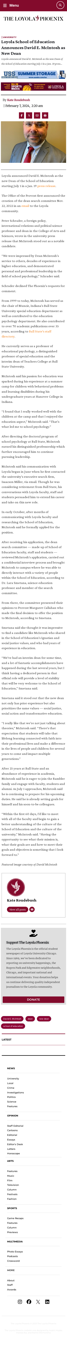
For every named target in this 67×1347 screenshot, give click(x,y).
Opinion (12, 1115)
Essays (11, 1139)
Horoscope (13, 1153)
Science (11, 1101)
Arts (10, 1160)
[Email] (32, 909)
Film (10, 1180)
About (10, 1280)
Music (10, 1175)
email (25, 206)
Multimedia (15, 1241)
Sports (12, 1208)
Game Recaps (15, 1218)
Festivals (12, 1194)
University (13, 1078)
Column (12, 1189)
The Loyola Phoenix (20, 1323)
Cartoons (12, 1130)
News (11, 1068)
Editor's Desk (15, 1144)
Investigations (15, 1092)
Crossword (13, 1260)
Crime (10, 1087)
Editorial (12, 1134)
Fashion (12, 1198)
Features (12, 1106)
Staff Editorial (15, 1125)
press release (46, 186)
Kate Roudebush (18, 100)
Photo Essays (15, 1251)
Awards (11, 1289)
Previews (12, 1232)
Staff (10, 1284)
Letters (11, 1148)
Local (10, 1083)
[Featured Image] (33, 142)
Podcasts (12, 1256)
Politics (11, 1097)
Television (13, 1184)
